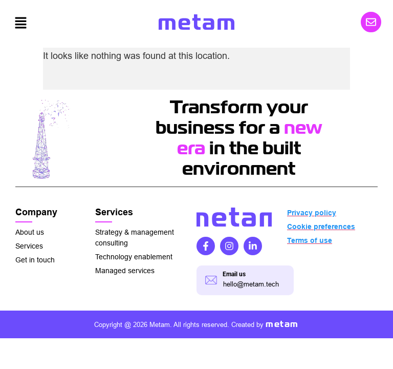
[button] (20, 23)
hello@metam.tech (251, 284)
